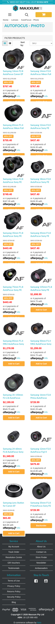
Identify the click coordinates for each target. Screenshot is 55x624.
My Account (14, 546)
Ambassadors (41, 568)
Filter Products (15, 38)
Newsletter (41, 563)
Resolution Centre (14, 557)
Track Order (13, 552)
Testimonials (13, 568)
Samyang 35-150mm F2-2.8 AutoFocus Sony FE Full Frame (13, 397)
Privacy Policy (13, 586)
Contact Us (41, 552)
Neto (39, 622)
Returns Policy (13, 591)
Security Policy (14, 597)
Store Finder (41, 557)
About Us (41, 546)
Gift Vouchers (14, 563)
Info (18, 96)
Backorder (41, 525)
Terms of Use (14, 581)
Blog (14, 602)
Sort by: (23, 43)
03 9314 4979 (42, 2)
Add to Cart (41, 310)
